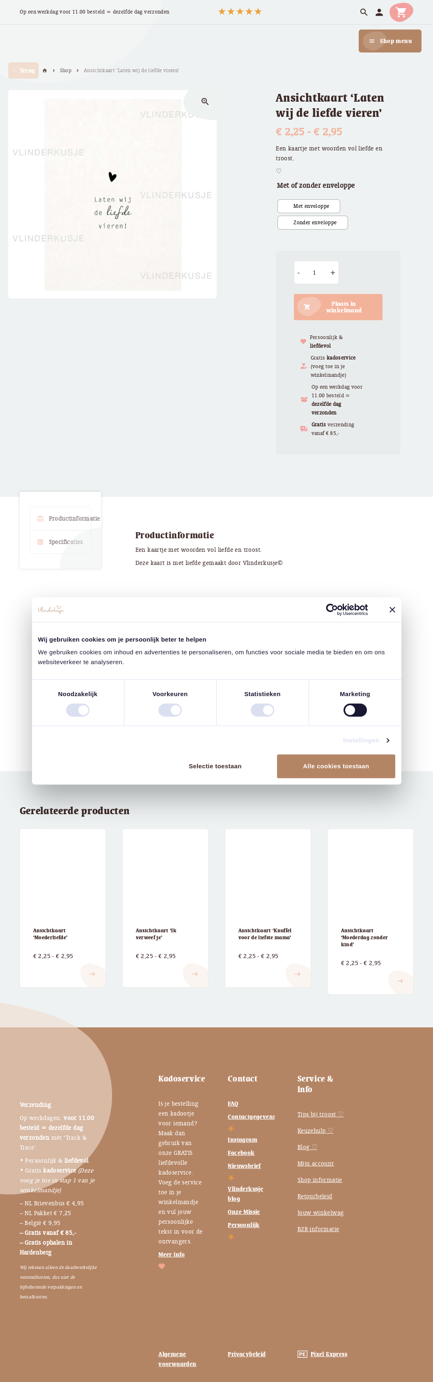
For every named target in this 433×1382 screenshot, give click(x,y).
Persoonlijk (243, 1225)
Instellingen (361, 740)
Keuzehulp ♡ (315, 1130)
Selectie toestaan (215, 766)
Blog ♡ (307, 1147)
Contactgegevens (251, 1116)
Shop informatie (320, 1180)
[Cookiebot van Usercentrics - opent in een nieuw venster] (338, 609)
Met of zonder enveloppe (316, 185)
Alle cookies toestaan (336, 766)
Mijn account (316, 1163)
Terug (23, 70)
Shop (65, 70)
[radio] (309, 206)
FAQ (233, 1103)
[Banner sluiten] (392, 609)
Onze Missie (244, 1212)
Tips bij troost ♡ (321, 1114)
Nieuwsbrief (244, 1166)
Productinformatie (64, 518)
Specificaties (60, 542)
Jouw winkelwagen (324, 1212)
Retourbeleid (315, 1196)
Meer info (171, 1254)
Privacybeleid (247, 1354)
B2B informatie (318, 1229)
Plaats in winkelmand (344, 307)
